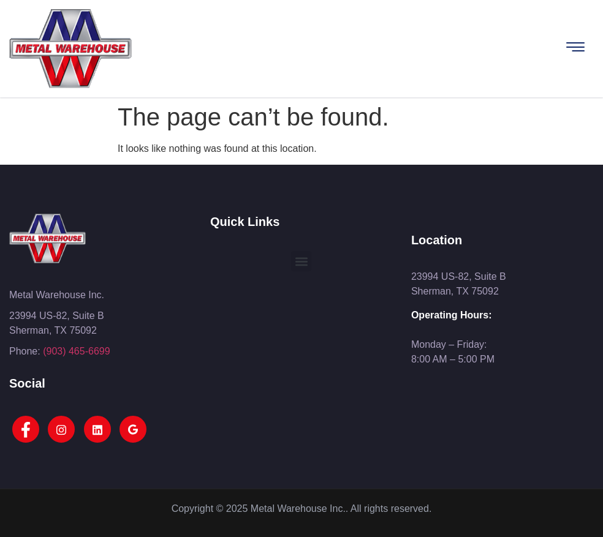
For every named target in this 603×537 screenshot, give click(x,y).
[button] (301, 261)
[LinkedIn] (97, 429)
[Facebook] (25, 429)
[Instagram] (61, 429)
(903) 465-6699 (76, 351)
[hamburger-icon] (575, 48)
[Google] (132, 429)
